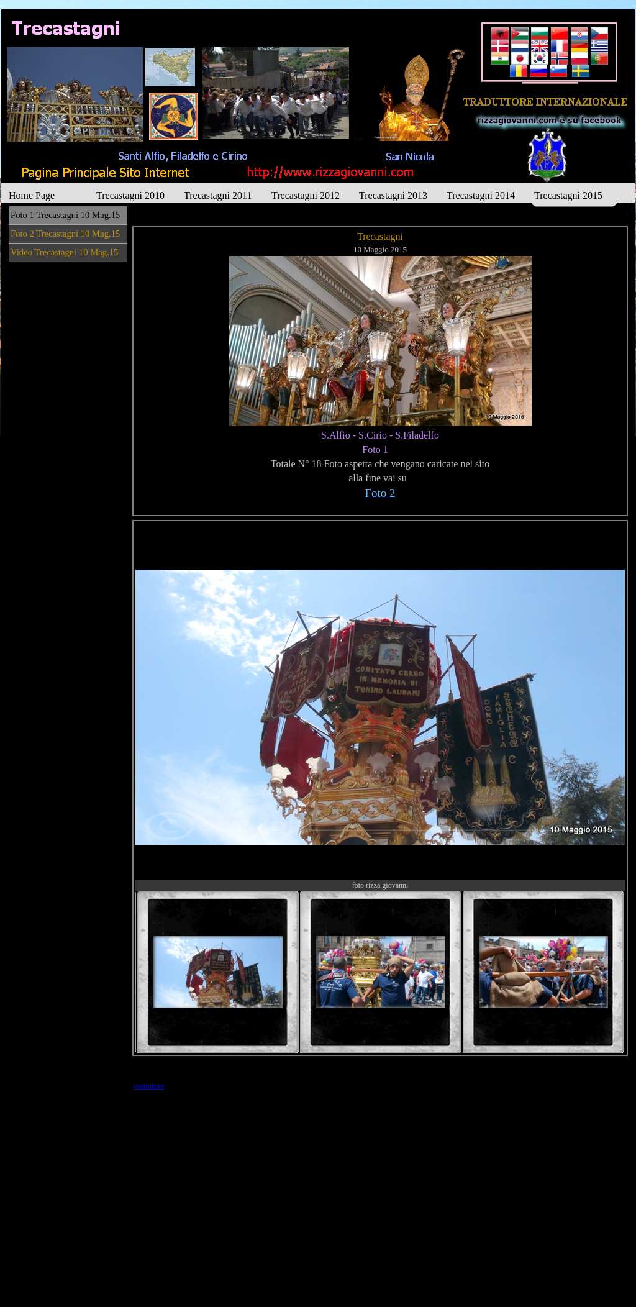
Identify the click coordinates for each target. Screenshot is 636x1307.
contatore (149, 1085)
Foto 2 (380, 492)
